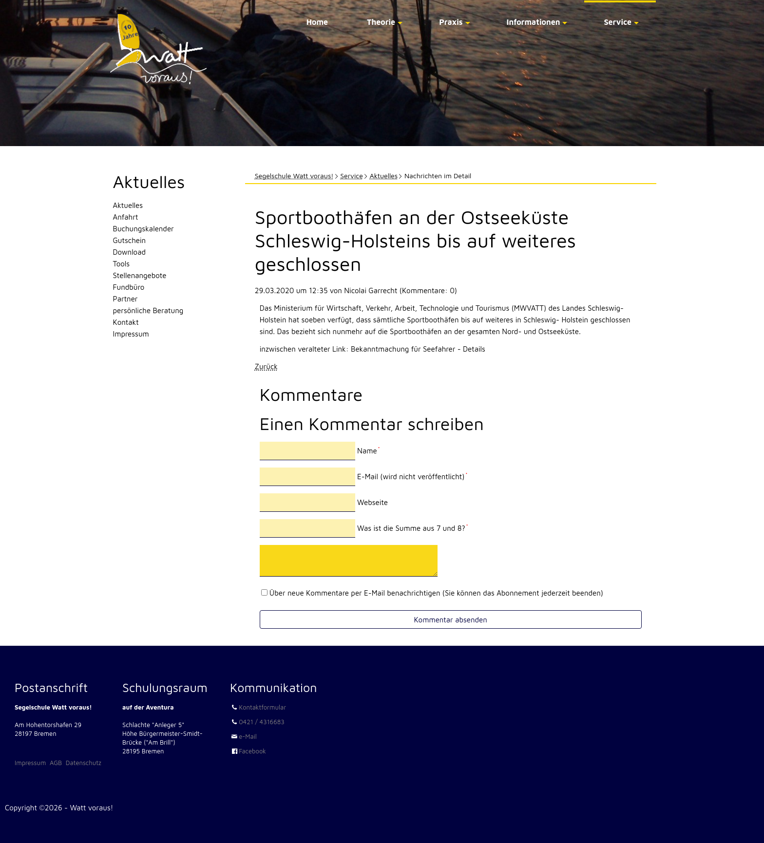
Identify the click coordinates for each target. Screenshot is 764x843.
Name (368, 451)
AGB (56, 763)
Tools (121, 264)
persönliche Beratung (148, 310)
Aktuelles (384, 175)
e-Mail (248, 736)
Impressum (131, 334)
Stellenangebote (140, 275)
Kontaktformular (262, 707)
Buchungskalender (143, 229)
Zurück (266, 366)
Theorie (381, 22)
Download (129, 252)
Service (617, 22)
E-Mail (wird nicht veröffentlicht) (412, 476)
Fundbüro (129, 287)
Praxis (450, 22)
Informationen (533, 22)
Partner (125, 299)
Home (317, 22)
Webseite (372, 502)
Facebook (252, 751)
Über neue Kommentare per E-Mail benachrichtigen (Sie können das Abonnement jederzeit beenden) (436, 593)
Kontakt (126, 322)
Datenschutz (83, 763)
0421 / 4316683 (262, 722)
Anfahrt (125, 217)
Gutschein (129, 240)
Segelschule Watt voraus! (294, 175)
